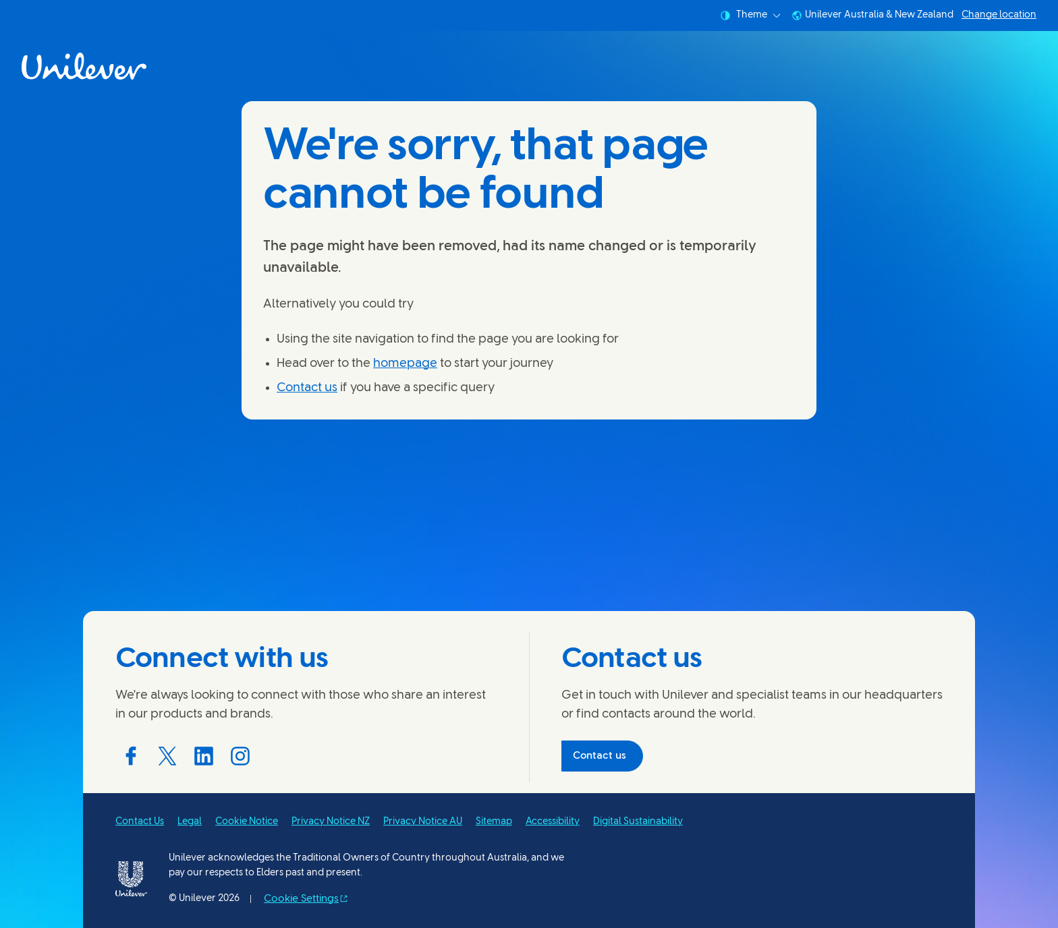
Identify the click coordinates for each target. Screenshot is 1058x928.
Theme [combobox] (750, 15)
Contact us (307, 388)
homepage (405, 363)
